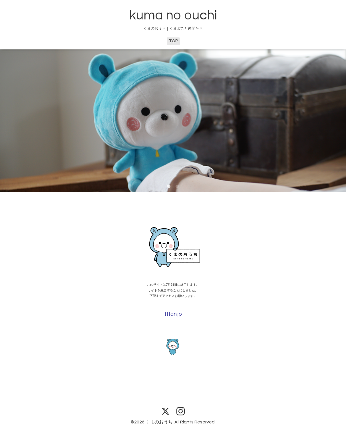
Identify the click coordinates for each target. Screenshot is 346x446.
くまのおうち (159, 422)
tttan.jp (173, 314)
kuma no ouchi (173, 15)
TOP (173, 41)
